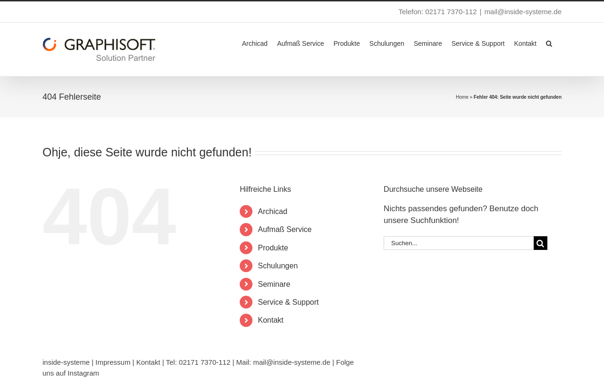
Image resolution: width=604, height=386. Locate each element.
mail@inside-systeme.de (523, 12)
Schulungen (278, 266)
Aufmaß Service (285, 229)
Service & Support (288, 302)
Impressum (112, 362)
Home (462, 97)
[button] (549, 42)
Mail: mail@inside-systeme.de (283, 362)
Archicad (272, 211)
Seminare (274, 284)
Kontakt (271, 320)
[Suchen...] (459, 243)
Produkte (273, 248)
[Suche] (540, 243)
